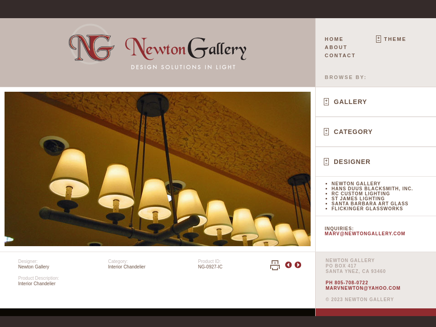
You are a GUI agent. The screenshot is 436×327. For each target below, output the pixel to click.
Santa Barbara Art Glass (370, 203)
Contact (340, 55)
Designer (352, 161)
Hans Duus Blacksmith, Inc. (372, 188)
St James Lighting (358, 198)
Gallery (350, 101)
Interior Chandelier (126, 266)
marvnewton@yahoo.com (363, 288)
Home (334, 39)
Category (353, 131)
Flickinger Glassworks (367, 208)
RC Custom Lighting (361, 193)
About (336, 47)
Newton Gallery (356, 183)
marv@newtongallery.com (365, 233)
